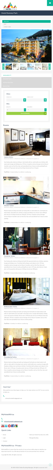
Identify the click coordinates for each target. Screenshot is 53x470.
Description (7, 79)
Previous (3, 66)
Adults (8, 106)
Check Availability (25, 116)
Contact (5, 441)
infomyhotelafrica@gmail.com (13, 398)
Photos (6, 21)
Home (4, 434)
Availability (7, 75)
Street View (7, 26)
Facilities (6, 86)
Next (49, 66)
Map (5, 24)
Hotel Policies (8, 82)
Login (4, 438)
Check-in (8, 97)
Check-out (30, 97)
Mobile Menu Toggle (50, 3)
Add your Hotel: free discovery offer (39, 434)
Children (29, 106)
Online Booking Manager (26, 467)
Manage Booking (33, 438)
